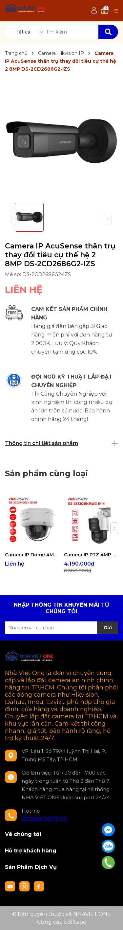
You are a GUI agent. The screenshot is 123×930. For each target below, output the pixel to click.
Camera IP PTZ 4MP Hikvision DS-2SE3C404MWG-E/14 (91, 555)
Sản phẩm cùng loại (46, 473)
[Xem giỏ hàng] (104, 10)
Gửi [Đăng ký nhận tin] (108, 628)
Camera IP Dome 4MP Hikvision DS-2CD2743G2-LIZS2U (32, 555)
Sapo (79, 922)
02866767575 (44, 819)
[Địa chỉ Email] (61, 627)
